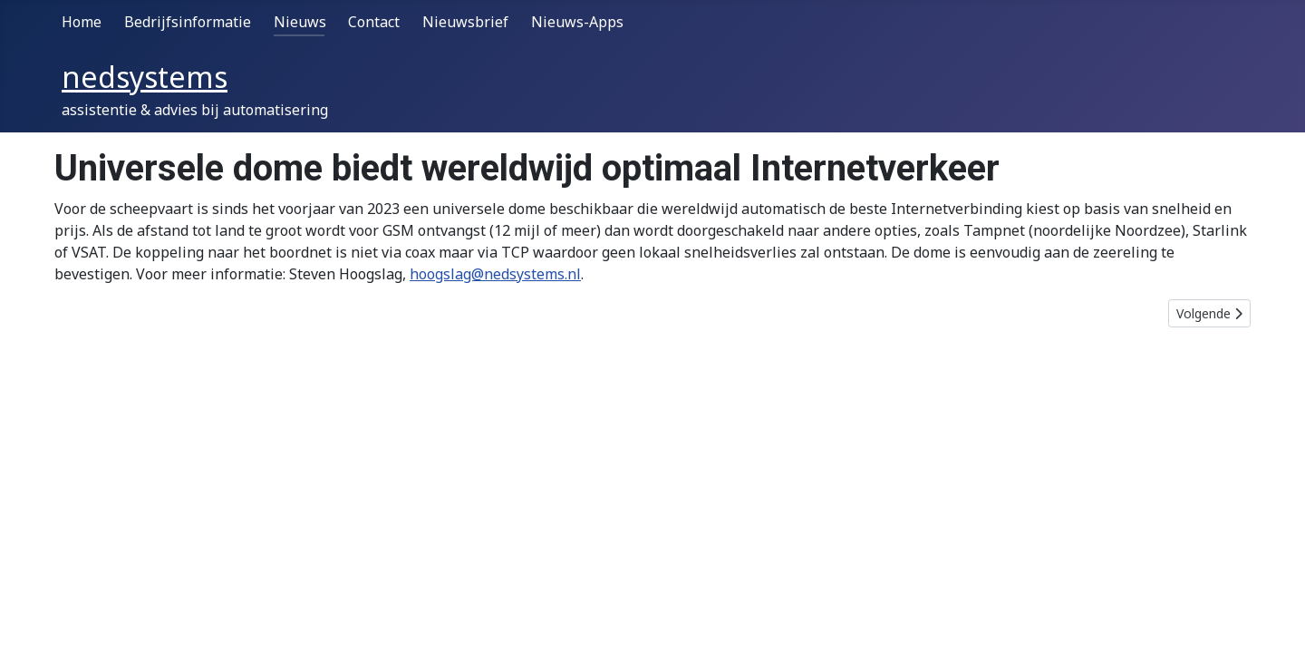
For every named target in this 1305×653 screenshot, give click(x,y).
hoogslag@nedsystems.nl (495, 274)
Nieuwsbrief (465, 22)
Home (82, 22)
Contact (374, 22)
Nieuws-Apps (577, 22)
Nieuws (300, 22)
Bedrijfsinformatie (187, 22)
